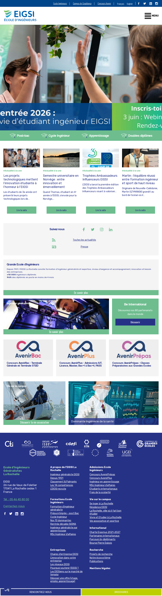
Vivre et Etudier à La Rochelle (106, 517)
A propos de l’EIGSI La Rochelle (63, 469)
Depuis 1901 (56, 478)
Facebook (83, 229)
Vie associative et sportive (104, 521)
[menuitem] (120, 3)
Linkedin (110, 229)
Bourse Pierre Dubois (101, 543)
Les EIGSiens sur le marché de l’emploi (66, 573)
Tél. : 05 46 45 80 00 (16, 499)
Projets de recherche (101, 554)
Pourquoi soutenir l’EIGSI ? (64, 568)
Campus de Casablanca (82, 3)
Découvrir (135, 322)
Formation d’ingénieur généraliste (62, 508)
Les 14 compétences (61, 485)
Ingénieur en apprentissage (104, 481)
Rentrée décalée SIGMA (63, 524)
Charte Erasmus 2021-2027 (105, 532)
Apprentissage (99, 135)
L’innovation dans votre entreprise (63, 559)
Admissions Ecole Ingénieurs (100, 469)
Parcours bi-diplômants (102, 539)
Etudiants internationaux (103, 488)
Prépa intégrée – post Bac (64, 513)
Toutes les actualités (84, 240)
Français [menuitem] (120, 3)
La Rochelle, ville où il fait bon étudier (105, 512)
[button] (7, 590)
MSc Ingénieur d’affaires (102, 485)
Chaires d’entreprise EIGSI (64, 554)
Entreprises (57, 550)
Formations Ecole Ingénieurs (61, 501)
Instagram (101, 229)
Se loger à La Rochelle (101, 503)
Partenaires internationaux (105, 535)
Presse (84, 246)
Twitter (92, 229)
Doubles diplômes (140, 135)
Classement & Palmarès (63, 481)
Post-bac (23, 135)
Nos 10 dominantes (60, 520)
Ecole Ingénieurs (60, 3)
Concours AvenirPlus (101, 478)
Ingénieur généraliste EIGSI (64, 474)
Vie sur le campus (100, 499)
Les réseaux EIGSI (60, 564)
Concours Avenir (104, 3)
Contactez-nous (14, 506)
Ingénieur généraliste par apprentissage (63, 529)
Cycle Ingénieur (59, 135)
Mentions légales (100, 568)
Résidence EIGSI (98, 507)
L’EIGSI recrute (58, 488)
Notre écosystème (100, 557)
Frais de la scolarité (100, 492)
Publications (96, 561)
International (98, 528)
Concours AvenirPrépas (102, 474)
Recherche (96, 550)
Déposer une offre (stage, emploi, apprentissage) (64, 580)
